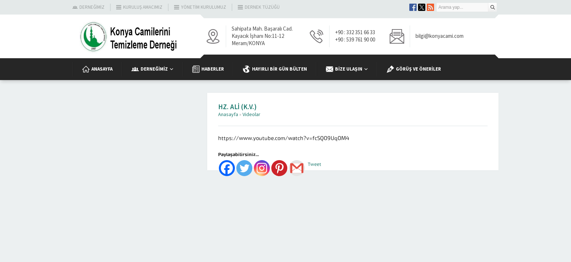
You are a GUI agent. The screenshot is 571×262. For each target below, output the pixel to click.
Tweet (314, 164)
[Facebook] (227, 168)
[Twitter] (244, 168)
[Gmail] (297, 168)
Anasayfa (228, 114)
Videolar (251, 114)
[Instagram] (262, 168)
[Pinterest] (279, 168)
